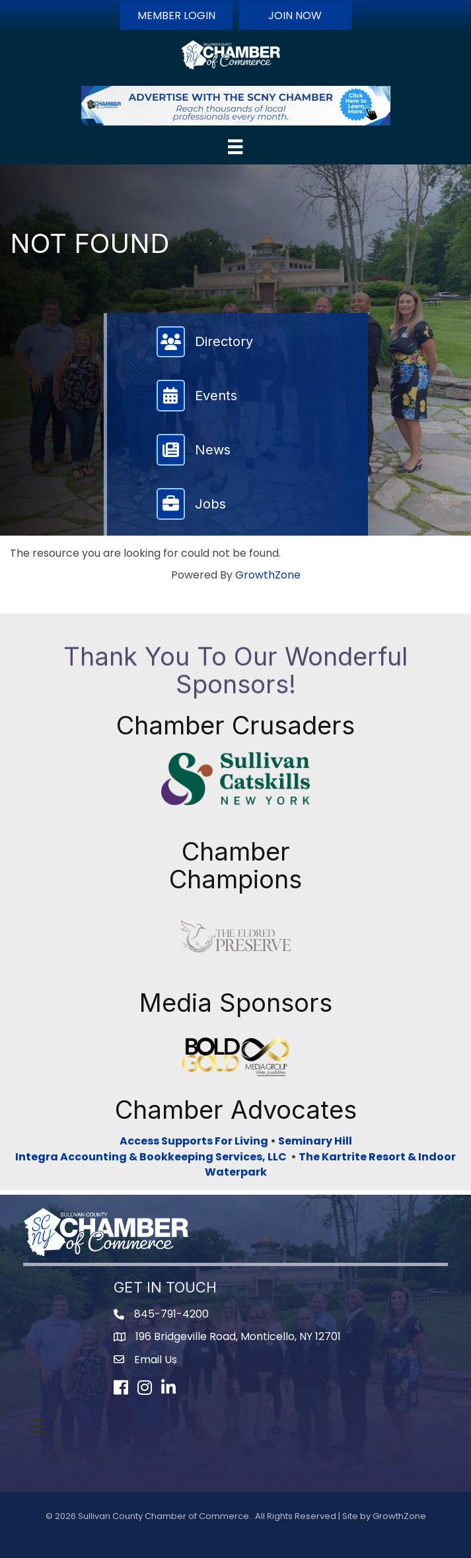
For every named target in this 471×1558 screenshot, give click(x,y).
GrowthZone (268, 575)
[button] (176, 15)
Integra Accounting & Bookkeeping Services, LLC (153, 1156)
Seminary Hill (315, 1141)
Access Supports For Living (194, 1141)
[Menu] (235, 146)
